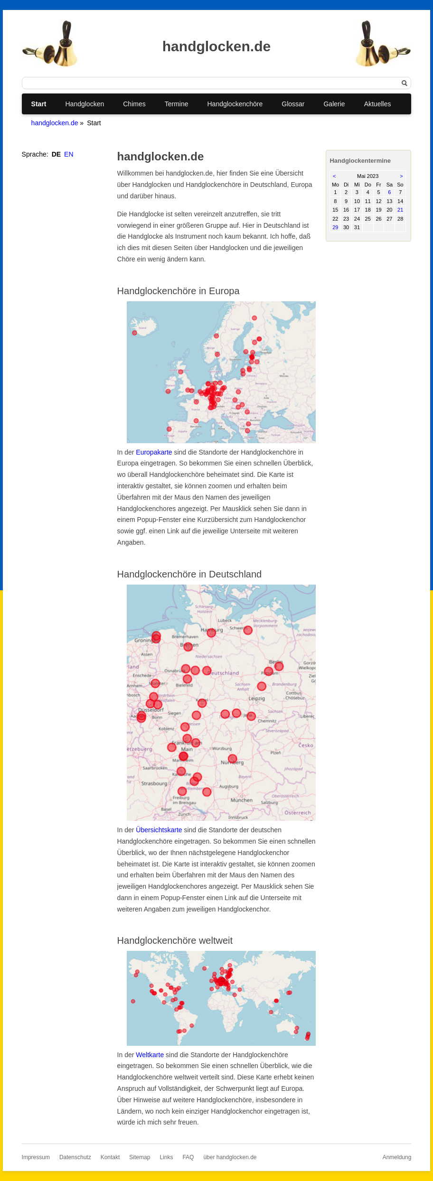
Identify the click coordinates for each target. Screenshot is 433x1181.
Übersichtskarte (159, 830)
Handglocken (85, 104)
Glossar (293, 104)
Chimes (134, 104)
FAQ (188, 1157)
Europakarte (154, 452)
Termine (176, 104)
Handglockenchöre (235, 104)
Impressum (36, 1157)
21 (400, 210)
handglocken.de (54, 123)
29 (335, 227)
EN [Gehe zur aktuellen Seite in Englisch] (68, 154)
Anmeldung (397, 1157)
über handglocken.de (229, 1157)
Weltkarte (150, 1055)
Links (166, 1157)
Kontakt (110, 1157)
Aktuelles (377, 104)
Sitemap (139, 1157)
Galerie (334, 104)
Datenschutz (75, 1157)
